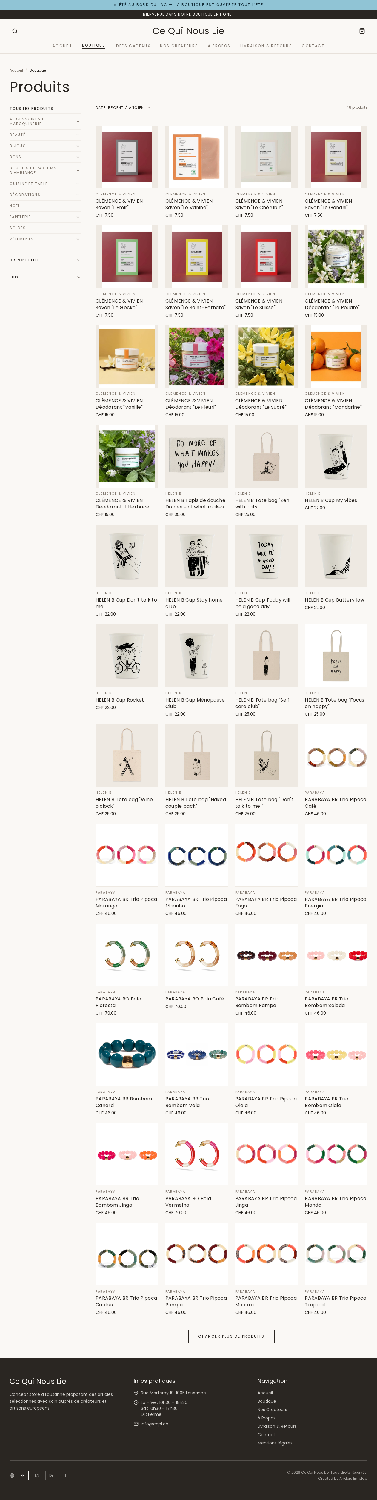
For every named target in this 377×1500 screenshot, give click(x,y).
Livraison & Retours (266, 46)
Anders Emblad (353, 1478)
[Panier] (362, 31)
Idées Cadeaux (132, 46)
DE (51, 1475)
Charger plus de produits (231, 1336)
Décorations (25, 194)
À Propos (219, 46)
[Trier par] (123, 107)
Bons (15, 156)
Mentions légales (275, 1443)
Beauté (18, 134)
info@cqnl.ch (154, 1424)
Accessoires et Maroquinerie (28, 121)
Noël (15, 205)
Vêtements (22, 238)
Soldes (18, 227)
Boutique (93, 45)
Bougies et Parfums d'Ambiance (33, 170)
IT (65, 1475)
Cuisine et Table (29, 183)
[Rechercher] (15, 31)
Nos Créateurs (179, 46)
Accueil (63, 46)
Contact (313, 46)
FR (23, 1475)
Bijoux (17, 145)
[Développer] (78, 121)
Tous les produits (31, 108)
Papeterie (20, 216)
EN (37, 1475)
